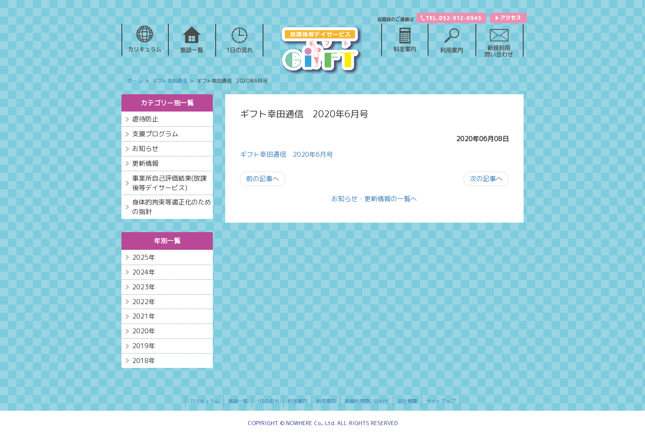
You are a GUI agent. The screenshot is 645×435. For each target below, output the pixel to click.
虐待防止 (145, 118)
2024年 (143, 272)
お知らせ (145, 148)
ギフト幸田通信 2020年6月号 (286, 154)
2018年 (143, 360)
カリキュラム (204, 401)
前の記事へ (262, 178)
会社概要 (407, 401)
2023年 (143, 286)
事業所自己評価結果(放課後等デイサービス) (169, 183)
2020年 (143, 330)
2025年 (143, 257)
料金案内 (297, 401)
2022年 (143, 301)
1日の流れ (267, 401)
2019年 (143, 345)
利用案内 (326, 401)
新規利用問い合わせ (367, 401)
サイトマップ (441, 401)
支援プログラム (155, 133)
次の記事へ (486, 178)
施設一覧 (238, 401)
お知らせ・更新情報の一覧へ (374, 198)
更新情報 (145, 163)
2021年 (143, 316)
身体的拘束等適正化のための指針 (171, 207)
